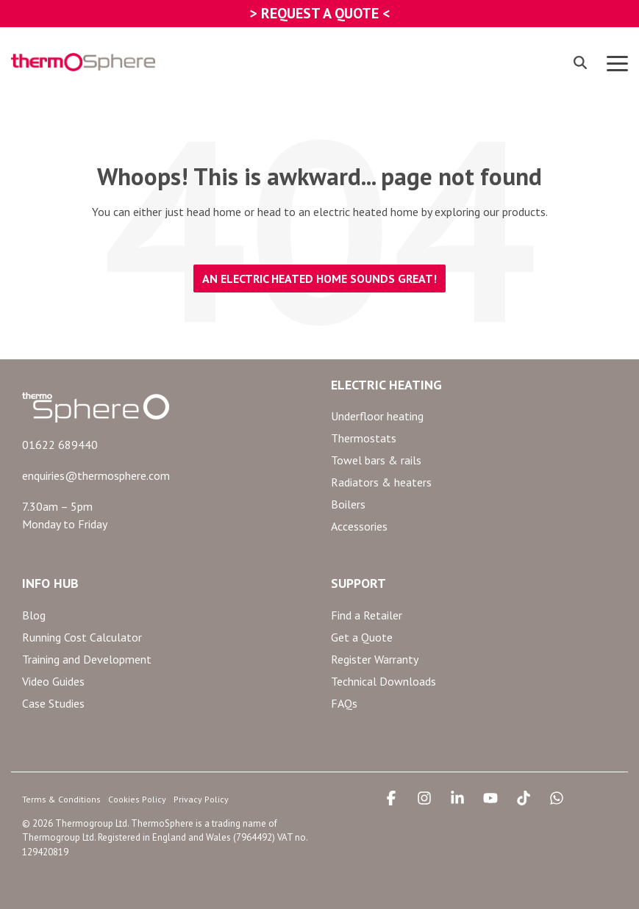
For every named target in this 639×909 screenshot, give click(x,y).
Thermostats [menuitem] (363, 438)
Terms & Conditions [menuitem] (61, 799)
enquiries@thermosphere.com (96, 475)
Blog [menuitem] (34, 615)
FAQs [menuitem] (344, 703)
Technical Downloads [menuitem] (383, 681)
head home (214, 211)
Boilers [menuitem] (348, 504)
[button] (617, 62)
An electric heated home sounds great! (319, 278)
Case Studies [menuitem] (53, 703)
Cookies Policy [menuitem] (137, 799)
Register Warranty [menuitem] (374, 659)
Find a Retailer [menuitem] (366, 615)
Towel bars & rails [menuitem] (376, 460)
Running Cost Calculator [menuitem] (82, 637)
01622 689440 (60, 444)
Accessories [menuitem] (359, 526)
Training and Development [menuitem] (86, 659)
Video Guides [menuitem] (53, 681)
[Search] (580, 62)
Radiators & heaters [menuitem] (381, 482)
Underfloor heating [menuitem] (377, 416)
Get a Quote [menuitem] (362, 637)
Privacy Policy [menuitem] (201, 799)
